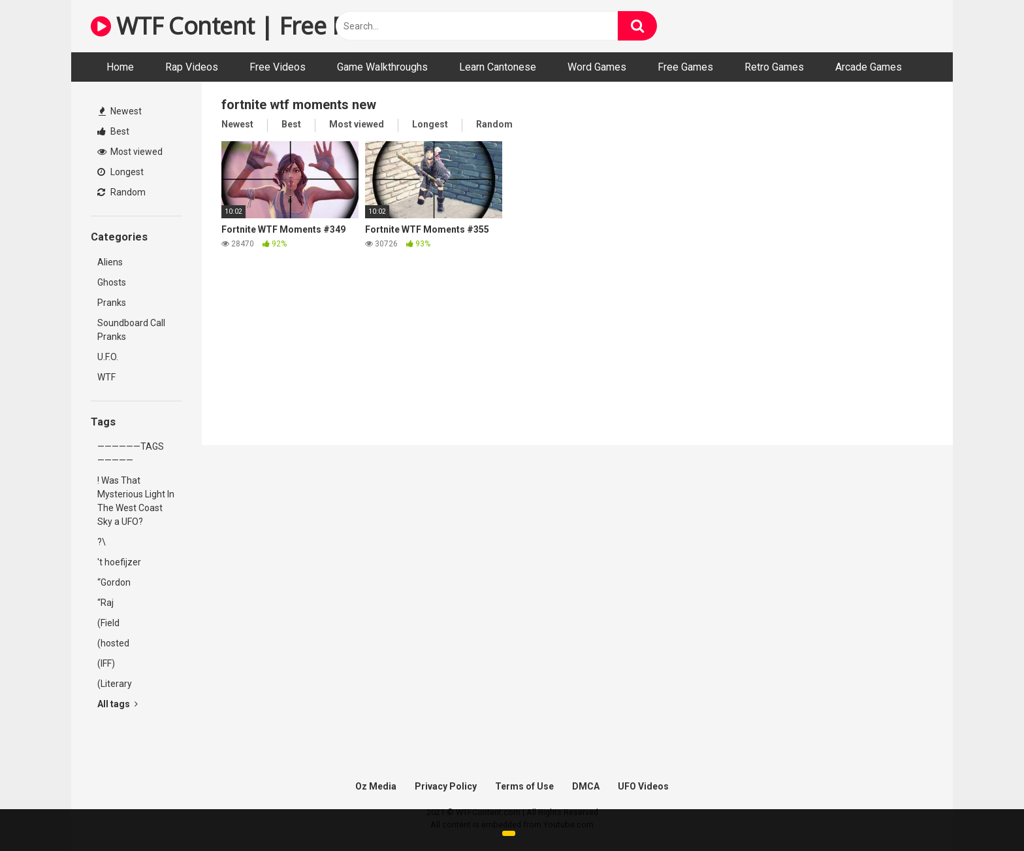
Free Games (685, 67)
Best (113, 131)
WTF (106, 377)
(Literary (114, 683)
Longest (120, 172)
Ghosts (111, 282)
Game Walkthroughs (382, 67)
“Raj (105, 602)
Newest (120, 111)
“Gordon (114, 582)
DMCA (586, 786)
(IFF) (106, 663)
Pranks (111, 302)
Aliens (110, 262)
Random (121, 192)
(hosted (113, 643)
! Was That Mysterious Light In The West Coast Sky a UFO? (135, 501)
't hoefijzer (119, 562)
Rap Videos (191, 67)
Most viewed (130, 151)
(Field (108, 623)
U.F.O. (107, 357)
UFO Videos (643, 786)
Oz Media (375, 786)
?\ (101, 542)
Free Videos (277, 67)
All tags (117, 704)
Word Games (597, 67)
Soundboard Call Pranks (131, 330)
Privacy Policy (446, 786)
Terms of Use (524, 786)
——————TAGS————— (130, 453)
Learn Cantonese (497, 67)
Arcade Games (868, 67)
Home (120, 67)
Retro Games (774, 67)
